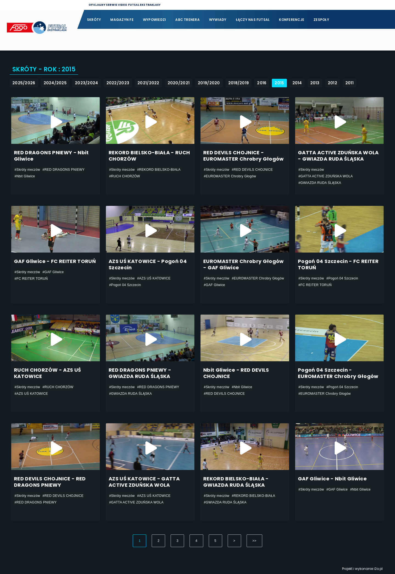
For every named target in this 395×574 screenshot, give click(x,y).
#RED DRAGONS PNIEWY (63, 170)
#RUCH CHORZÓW (124, 176)
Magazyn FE (121, 19)
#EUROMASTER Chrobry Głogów (230, 176)
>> (254, 541)
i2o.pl (378, 568)
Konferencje (291, 19)
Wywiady (218, 19)
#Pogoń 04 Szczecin (125, 285)
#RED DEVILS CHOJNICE (252, 170)
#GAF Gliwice (53, 272)
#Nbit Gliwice (25, 176)
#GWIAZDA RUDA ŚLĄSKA (319, 183)
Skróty (94, 19)
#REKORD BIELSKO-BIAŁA (158, 170)
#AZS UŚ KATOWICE (154, 278)
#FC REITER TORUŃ (31, 279)
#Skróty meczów (27, 170)
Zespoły (321, 19)
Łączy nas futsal (253, 19)
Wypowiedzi (154, 19)
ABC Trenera (187, 19)
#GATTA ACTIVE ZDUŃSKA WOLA (325, 176)
